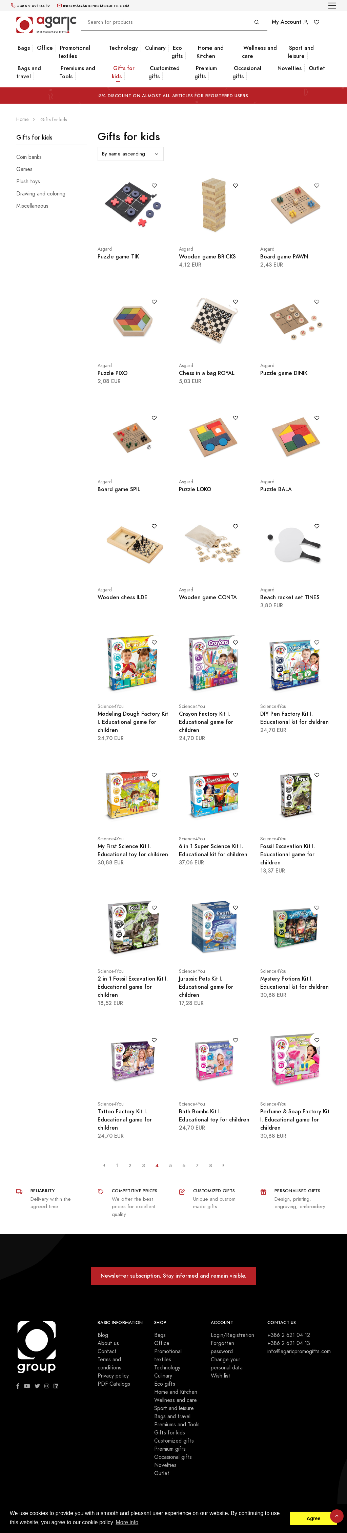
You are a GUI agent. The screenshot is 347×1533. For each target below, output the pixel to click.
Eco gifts (177, 52)
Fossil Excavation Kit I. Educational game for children (287, 854)
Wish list (220, 1376)
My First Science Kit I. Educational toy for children (133, 850)
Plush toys (28, 181)
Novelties (290, 68)
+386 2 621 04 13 (288, 1343)
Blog (103, 1335)
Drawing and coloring (40, 193)
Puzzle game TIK (118, 256)
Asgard (105, 249)
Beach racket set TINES (290, 597)
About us (108, 1343)
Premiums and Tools (77, 72)
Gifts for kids (123, 72)
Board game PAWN (284, 256)
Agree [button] (314, 1518)
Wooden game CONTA (208, 597)
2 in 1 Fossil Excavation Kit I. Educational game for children (133, 987)
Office (45, 48)
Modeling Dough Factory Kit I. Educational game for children (133, 722)
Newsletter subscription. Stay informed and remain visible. (173, 1276)
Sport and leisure (301, 52)
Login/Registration (232, 1335)
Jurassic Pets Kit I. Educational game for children (206, 987)
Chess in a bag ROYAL (206, 373)
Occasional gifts (246, 72)
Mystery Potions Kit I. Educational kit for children (294, 983)
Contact (107, 1351)
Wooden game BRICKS (207, 256)
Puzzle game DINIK (283, 373)
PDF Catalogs (114, 1384)
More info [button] (127, 1522)
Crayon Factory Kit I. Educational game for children (206, 722)
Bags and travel (28, 72)
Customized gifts (164, 72)
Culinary (155, 48)
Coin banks (29, 157)
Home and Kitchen (210, 52)
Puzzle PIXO (112, 373)
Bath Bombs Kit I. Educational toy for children (214, 1116)
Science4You (111, 706)
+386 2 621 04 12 (288, 1335)
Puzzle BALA (276, 489)
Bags (24, 48)
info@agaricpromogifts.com (299, 1351)
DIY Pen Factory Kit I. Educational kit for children (294, 718)
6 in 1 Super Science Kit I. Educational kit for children (213, 850)
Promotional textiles (74, 52)
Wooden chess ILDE (122, 597)
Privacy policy (113, 1376)
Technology (123, 48)
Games (24, 169)
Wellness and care (259, 52)
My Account (290, 22)
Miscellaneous (32, 206)
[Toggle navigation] (332, 5)
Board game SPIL (119, 489)
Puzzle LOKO (195, 489)
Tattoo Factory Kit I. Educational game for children (125, 1120)
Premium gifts (206, 72)
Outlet (317, 68)
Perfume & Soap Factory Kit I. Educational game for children (294, 1120)
